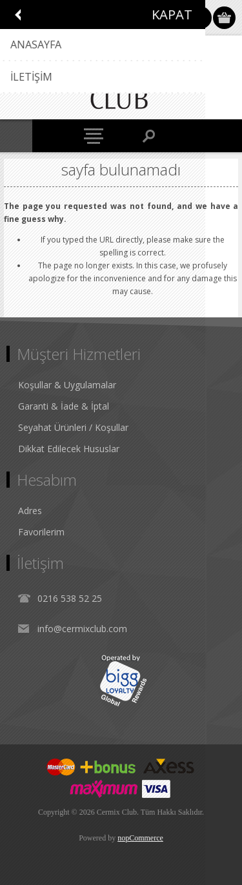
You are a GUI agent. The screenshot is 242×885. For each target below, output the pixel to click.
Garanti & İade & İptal (63, 406)
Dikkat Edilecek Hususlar (68, 448)
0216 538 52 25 (69, 598)
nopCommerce (140, 837)
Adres (30, 510)
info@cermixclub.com (82, 628)
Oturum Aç (200, 17)
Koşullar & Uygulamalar (67, 385)
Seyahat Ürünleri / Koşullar (73, 427)
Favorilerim (41, 532)
